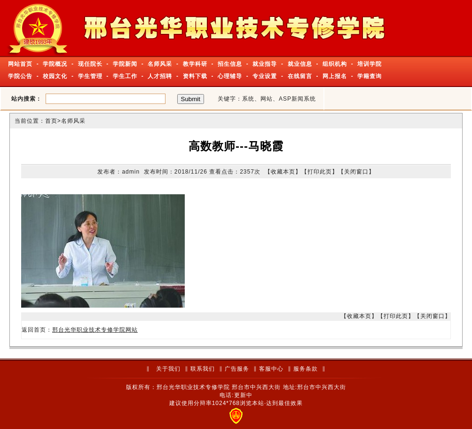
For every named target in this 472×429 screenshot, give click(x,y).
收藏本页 (283, 171)
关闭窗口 (356, 171)
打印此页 (319, 171)
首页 (51, 121)
